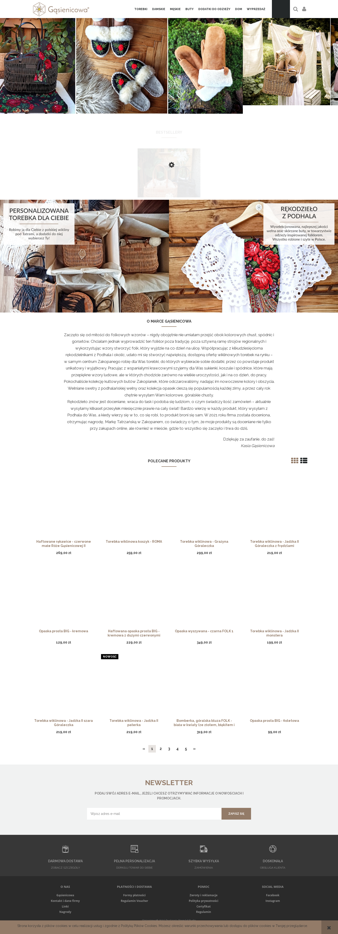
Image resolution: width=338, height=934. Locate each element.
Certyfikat (203, 906)
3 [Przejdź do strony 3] (169, 748)
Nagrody (65, 912)
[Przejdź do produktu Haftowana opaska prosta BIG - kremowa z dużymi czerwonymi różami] (133, 597)
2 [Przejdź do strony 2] (161, 748)
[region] (169, 60)
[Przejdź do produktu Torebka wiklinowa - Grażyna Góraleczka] (204, 507)
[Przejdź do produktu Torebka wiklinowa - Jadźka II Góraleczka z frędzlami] (274, 507)
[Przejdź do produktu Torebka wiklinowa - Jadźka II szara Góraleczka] (63, 686)
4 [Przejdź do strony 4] (177, 748)
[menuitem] (140, 9)
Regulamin (203, 912)
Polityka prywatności (203, 901)
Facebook (272, 895)
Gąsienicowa (65, 895)
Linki (65, 906)
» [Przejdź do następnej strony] (194, 748)
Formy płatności (134, 895)
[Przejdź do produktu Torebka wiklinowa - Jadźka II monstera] (274, 597)
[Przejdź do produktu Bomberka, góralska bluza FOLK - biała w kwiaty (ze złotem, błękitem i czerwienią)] (204, 686)
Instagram (273, 901)
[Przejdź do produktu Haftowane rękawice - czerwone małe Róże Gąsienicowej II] (63, 507)
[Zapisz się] (236, 814)
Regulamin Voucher (134, 901)
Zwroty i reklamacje (204, 895)
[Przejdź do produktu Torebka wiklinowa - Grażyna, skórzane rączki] (169, 188)
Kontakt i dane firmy (65, 901)
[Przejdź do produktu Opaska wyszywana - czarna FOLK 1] (204, 597)
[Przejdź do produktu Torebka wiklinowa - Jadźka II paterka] (133, 686)
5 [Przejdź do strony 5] (186, 748)
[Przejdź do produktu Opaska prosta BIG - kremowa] (63, 597)
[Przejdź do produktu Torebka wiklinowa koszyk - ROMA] (133, 507)
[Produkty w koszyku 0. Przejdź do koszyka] (281, 9)
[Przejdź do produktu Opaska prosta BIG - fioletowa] (274, 686)
